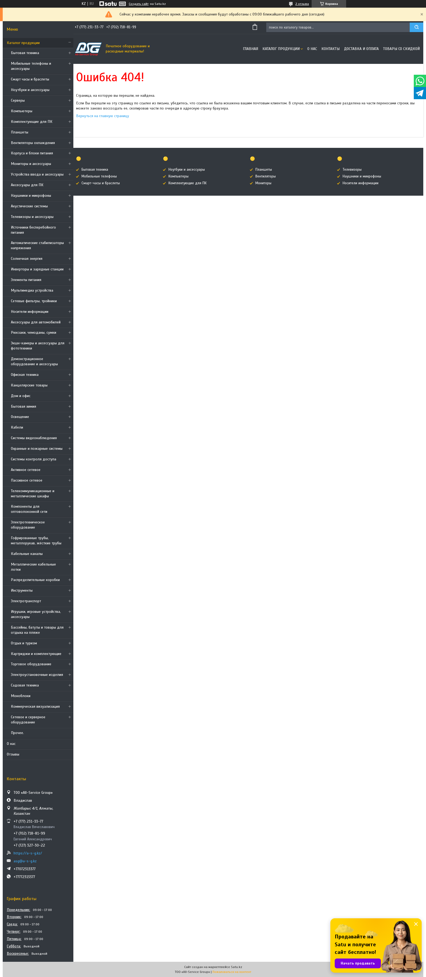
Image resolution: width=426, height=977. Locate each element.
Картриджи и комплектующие (36, 653)
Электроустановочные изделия (37, 674)
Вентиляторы (265, 176)
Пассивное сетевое (26, 480)
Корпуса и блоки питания (32, 153)
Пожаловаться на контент (231, 972)
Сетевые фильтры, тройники (34, 301)
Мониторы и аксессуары (31, 163)
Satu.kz (236, 967)
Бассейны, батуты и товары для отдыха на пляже (37, 630)
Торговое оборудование (31, 664)
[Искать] (416, 27)
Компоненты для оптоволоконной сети (29, 509)
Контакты (330, 48)
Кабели (17, 427)
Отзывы (13, 754)
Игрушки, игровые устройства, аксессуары (36, 614)
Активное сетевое (25, 469)
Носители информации (29, 311)
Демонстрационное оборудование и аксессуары (34, 361)
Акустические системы (29, 206)
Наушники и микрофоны (31, 195)
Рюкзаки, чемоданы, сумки (33, 332)
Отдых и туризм (24, 643)
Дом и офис (20, 396)
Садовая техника (25, 685)
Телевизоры (352, 169)
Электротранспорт (26, 601)
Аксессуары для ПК (27, 185)
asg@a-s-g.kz (25, 861)
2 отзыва (302, 4)
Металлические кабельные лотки (33, 567)
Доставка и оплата (361, 48)
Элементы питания (26, 279)
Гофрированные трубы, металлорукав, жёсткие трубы (36, 540)
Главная (250, 48)
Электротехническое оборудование (28, 525)
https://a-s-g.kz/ (28, 853)
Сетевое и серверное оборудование (28, 720)
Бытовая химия (23, 406)
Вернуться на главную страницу (102, 116)
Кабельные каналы (27, 553)
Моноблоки (20, 696)
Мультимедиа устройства (32, 290)
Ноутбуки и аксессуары (30, 90)
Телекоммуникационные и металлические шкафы (32, 493)
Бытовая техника (25, 53)
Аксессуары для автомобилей (36, 322)
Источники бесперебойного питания (33, 230)
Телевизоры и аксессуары (32, 216)
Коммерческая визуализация (35, 706)
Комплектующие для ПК (31, 121)
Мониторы (263, 183)
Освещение (20, 416)
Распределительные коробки (35, 580)
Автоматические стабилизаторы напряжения (37, 245)
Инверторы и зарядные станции (37, 269)
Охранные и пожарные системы (36, 448)
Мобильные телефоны (99, 176)
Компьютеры (21, 111)
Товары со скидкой (401, 48)
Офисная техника (25, 374)
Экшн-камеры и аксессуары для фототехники (37, 346)
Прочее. (17, 733)
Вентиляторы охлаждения (33, 143)
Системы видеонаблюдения (34, 438)
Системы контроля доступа (33, 459)
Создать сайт (139, 4)
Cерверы (18, 100)
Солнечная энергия (26, 258)
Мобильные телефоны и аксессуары (31, 66)
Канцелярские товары (29, 385)
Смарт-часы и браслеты (101, 183)
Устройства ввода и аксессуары (37, 174)
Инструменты (22, 590)
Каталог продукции (23, 42)
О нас (11, 743)
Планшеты (19, 132)
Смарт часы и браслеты (30, 79)
